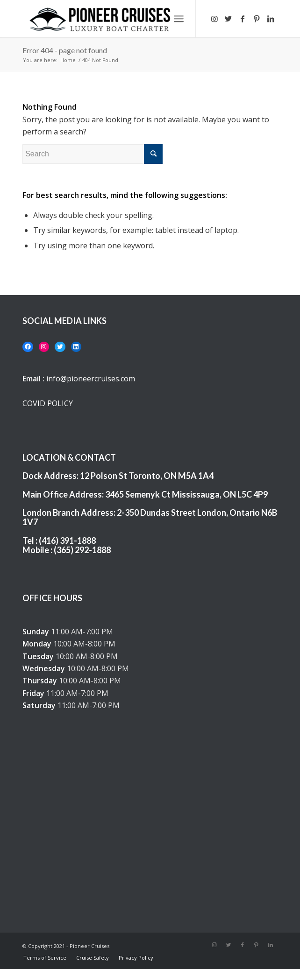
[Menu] (179, 18)
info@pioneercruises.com (90, 378)
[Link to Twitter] (228, 19)
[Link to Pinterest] (257, 19)
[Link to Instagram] (214, 19)
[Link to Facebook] (243, 19)
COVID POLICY (47, 403)
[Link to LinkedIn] (271, 19)
